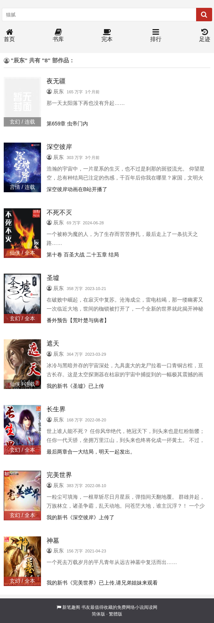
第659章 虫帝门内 (67, 124)
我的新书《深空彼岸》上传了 (80, 517)
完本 (107, 35)
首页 (9, 35)
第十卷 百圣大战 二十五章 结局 (83, 255)
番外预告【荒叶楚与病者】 (78, 320)
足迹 (204, 35)
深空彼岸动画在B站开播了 (77, 189)
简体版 (98, 614)
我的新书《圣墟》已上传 (75, 386)
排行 (155, 35)
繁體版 (115, 614)
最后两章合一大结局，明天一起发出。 (91, 452)
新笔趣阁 (71, 607)
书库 (58, 35)
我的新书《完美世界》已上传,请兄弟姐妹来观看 (102, 583)
